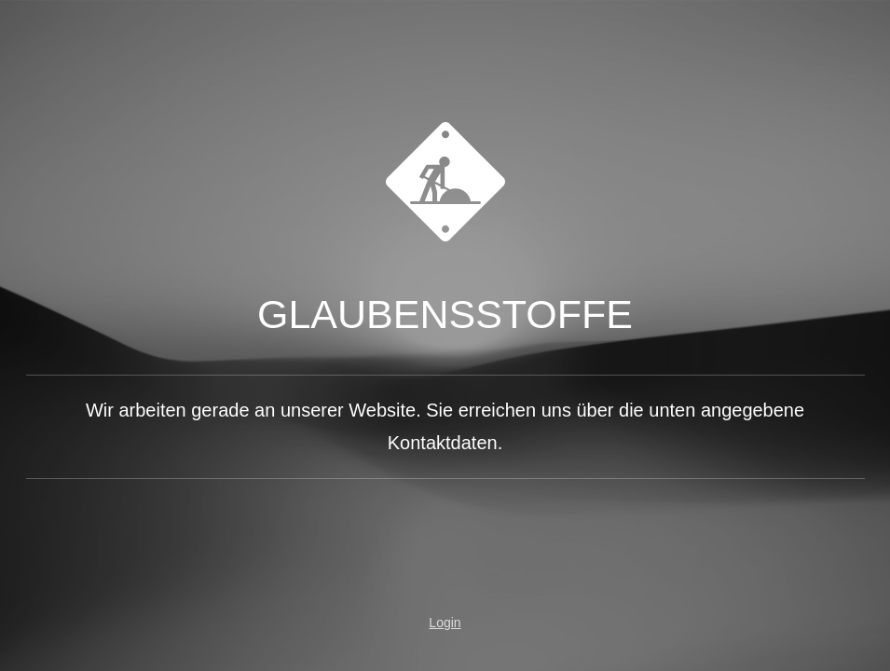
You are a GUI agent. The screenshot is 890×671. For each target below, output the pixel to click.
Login (444, 622)
